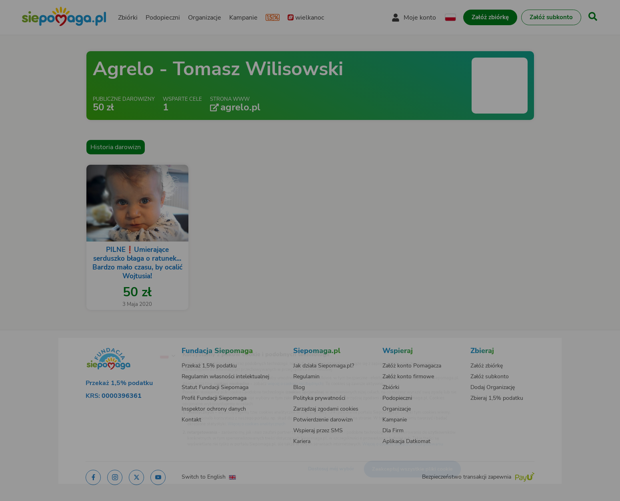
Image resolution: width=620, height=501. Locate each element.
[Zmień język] (134, 343)
